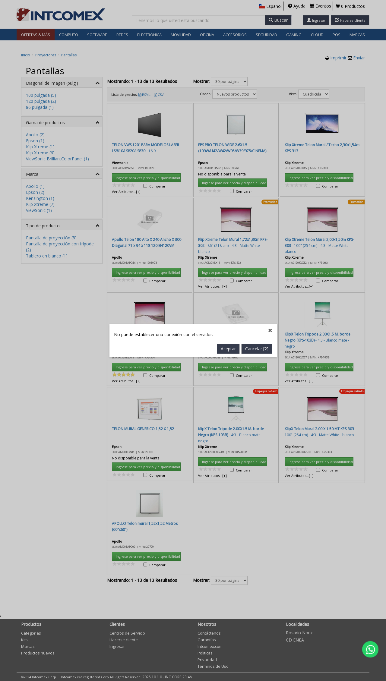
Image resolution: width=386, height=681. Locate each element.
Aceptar (228, 217)
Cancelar (256, 217)
